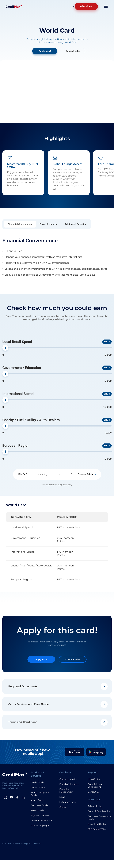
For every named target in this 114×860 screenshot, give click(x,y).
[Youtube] (11, 797)
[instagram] (5, 797)
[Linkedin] (23, 797)
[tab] (20, 224)
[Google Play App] (96, 752)
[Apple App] (74, 752)
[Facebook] (17, 797)
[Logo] (14, 6)
